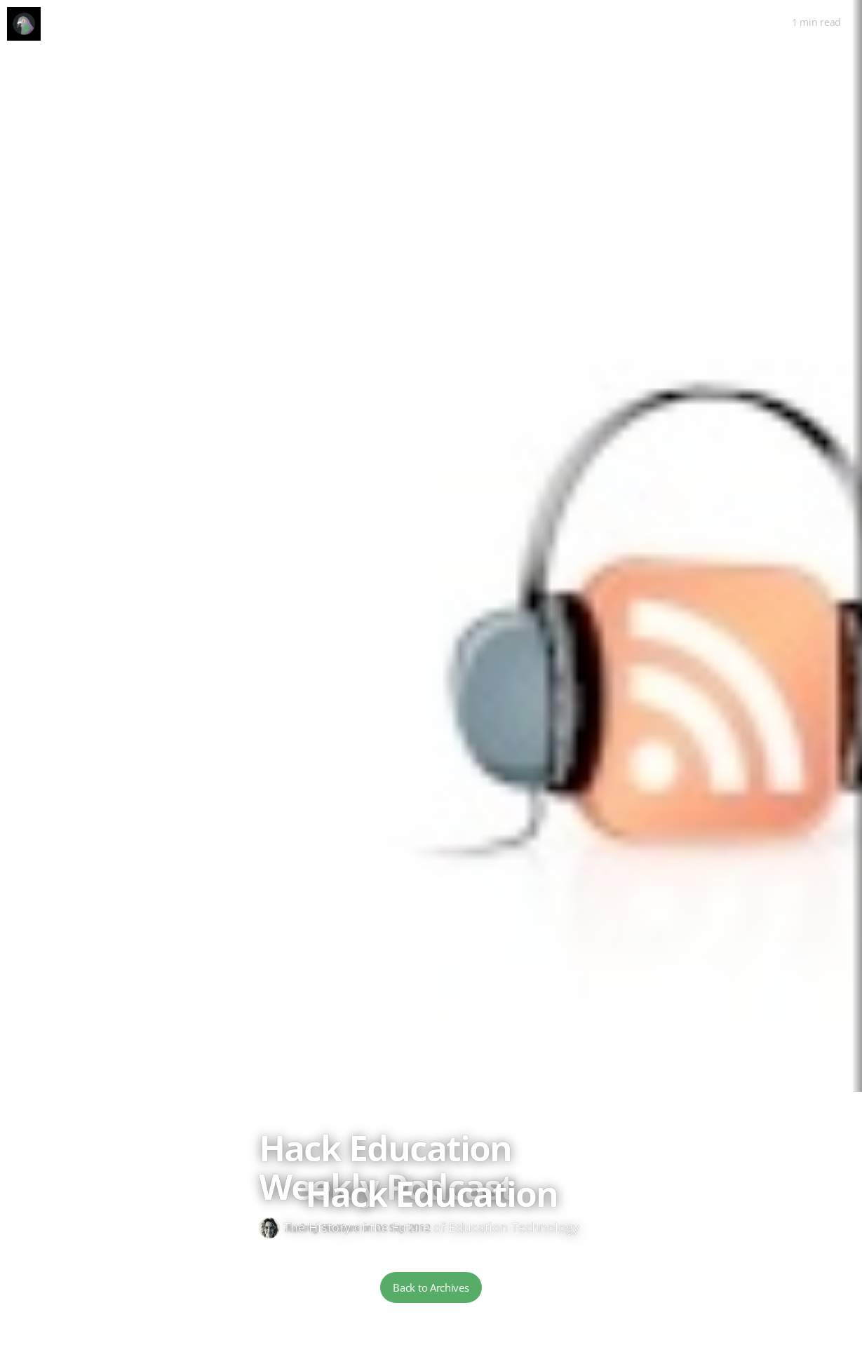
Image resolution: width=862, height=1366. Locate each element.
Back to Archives (431, 1287)
